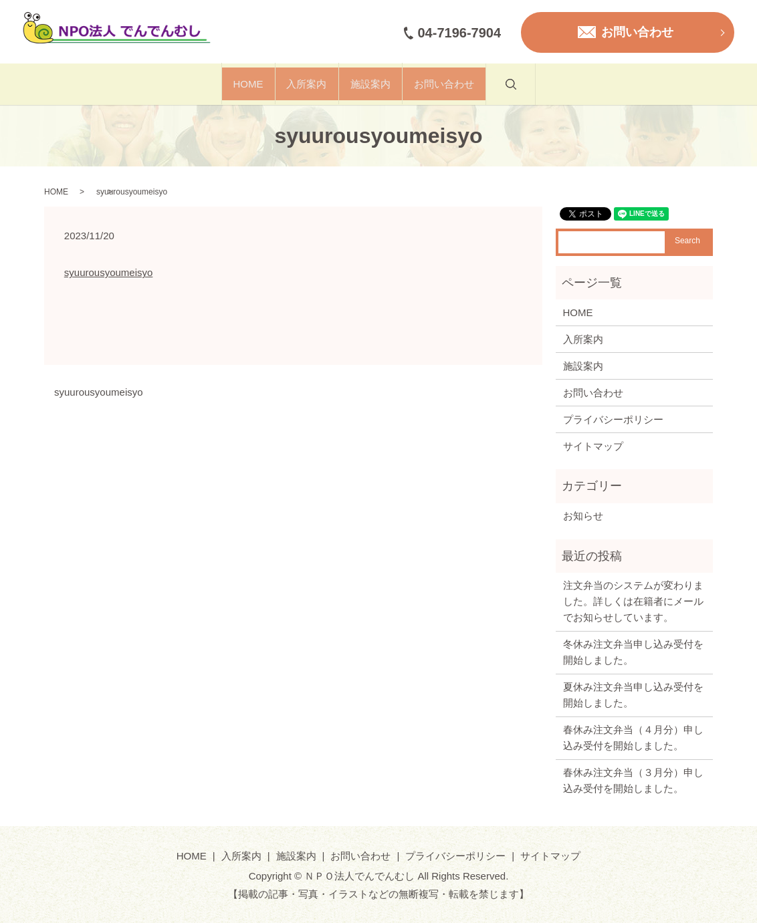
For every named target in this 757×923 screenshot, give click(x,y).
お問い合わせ (484, 84)
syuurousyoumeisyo (108, 272)
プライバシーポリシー (613, 419)
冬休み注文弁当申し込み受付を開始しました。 (633, 652)
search (577, 91)
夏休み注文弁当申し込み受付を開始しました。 (633, 694)
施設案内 (384, 84)
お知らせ (583, 515)
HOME (208, 84)
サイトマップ (593, 446)
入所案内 (294, 84)
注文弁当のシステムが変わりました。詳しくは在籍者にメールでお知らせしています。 (633, 601)
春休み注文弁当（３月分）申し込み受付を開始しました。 (633, 780)
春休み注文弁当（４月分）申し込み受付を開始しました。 (633, 737)
